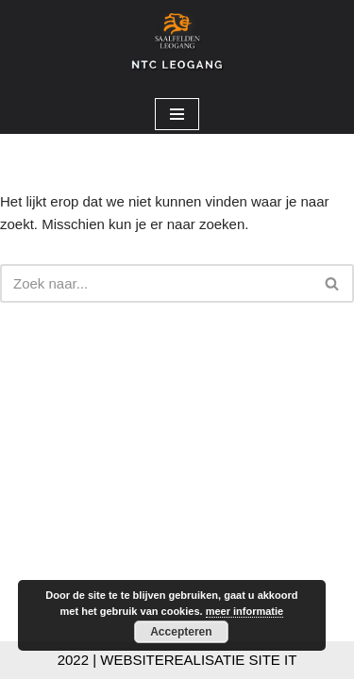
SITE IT (273, 660)
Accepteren (180, 631)
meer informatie (245, 611)
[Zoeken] (156, 283)
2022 (73, 660)
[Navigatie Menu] (177, 114)
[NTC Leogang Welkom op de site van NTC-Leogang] (177, 47)
